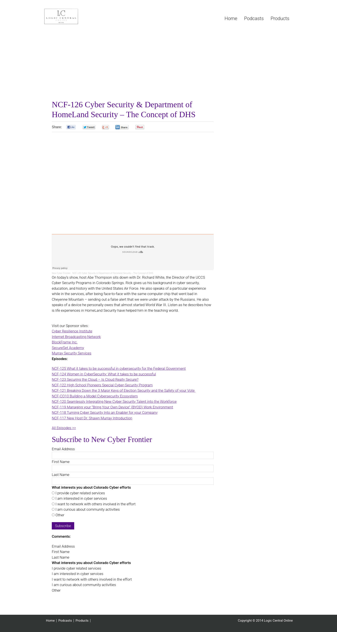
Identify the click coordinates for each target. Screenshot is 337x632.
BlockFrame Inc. (64, 342)
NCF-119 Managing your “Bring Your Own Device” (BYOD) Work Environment (112, 407)
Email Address (63, 449)
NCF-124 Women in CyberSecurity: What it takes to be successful (104, 374)
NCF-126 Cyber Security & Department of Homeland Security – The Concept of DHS (112, 273)
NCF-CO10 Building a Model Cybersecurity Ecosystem (95, 396)
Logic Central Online (76, 16)
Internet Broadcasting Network (76, 337)
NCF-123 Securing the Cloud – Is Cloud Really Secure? (95, 379)
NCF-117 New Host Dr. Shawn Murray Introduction (92, 418)
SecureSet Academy (68, 348)
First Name (60, 462)
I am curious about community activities (87, 509)
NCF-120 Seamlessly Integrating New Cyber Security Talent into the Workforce (114, 401)
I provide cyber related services (80, 493)
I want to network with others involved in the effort (95, 504)
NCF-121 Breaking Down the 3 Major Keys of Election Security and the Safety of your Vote (123, 390)
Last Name (60, 474)
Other (59, 515)
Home (50, 620)
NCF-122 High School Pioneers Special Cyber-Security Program (102, 385)
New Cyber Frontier (61, 273)
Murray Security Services (71, 353)
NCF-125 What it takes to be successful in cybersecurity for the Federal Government (119, 368)
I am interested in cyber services (81, 498)
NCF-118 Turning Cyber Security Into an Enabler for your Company (104, 412)
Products (82, 620)
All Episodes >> (64, 428)
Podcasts (65, 620)
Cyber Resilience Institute (72, 331)
